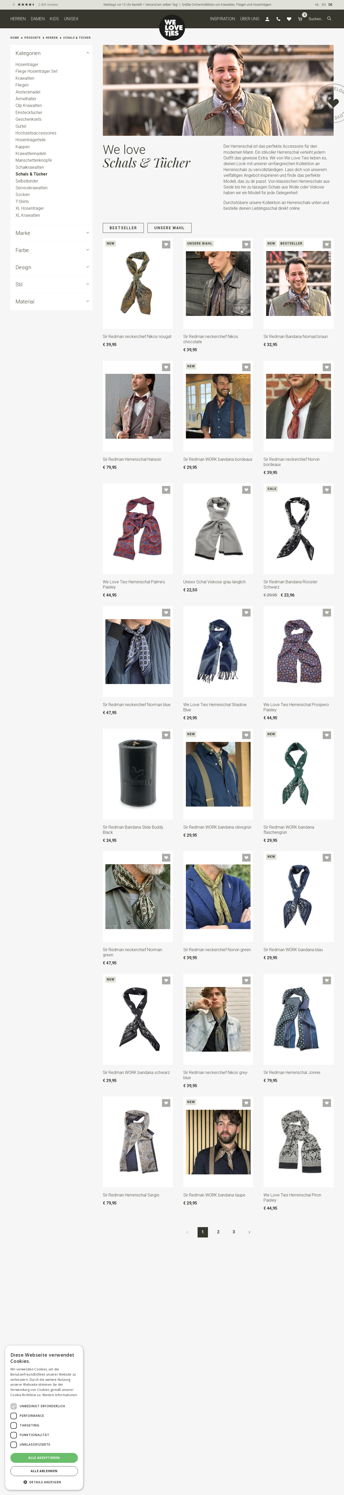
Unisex (71, 18)
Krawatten (25, 78)
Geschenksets (29, 119)
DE (330, 4)
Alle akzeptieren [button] (44, 1458)
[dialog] (44, 1417)
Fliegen (22, 85)
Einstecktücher (29, 112)
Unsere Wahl (169, 228)
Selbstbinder (27, 181)
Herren (18, 18)
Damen (38, 18)
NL (317, 4)
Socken (23, 194)
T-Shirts (22, 201)
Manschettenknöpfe (34, 160)
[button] (329, 19)
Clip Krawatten (29, 105)
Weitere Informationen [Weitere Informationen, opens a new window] (59, 1395)
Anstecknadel (28, 92)
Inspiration (222, 18)
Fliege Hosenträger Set (36, 71)
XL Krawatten (28, 215)
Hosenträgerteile (31, 139)
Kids (54, 18)
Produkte (32, 37)
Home (14, 37)
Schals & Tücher (77, 37)
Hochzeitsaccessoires (36, 133)
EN (324, 4)
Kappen (23, 146)
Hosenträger (27, 64)
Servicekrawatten (32, 187)
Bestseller (123, 228)
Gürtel (21, 126)
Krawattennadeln (31, 153)
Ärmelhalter (26, 98)
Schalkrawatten (30, 167)
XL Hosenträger (30, 208)
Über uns (249, 18)
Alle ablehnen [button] (44, 1471)
